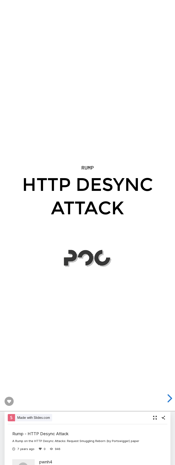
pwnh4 (45, 461)
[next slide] (169, 398)
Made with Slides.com (33, 418)
